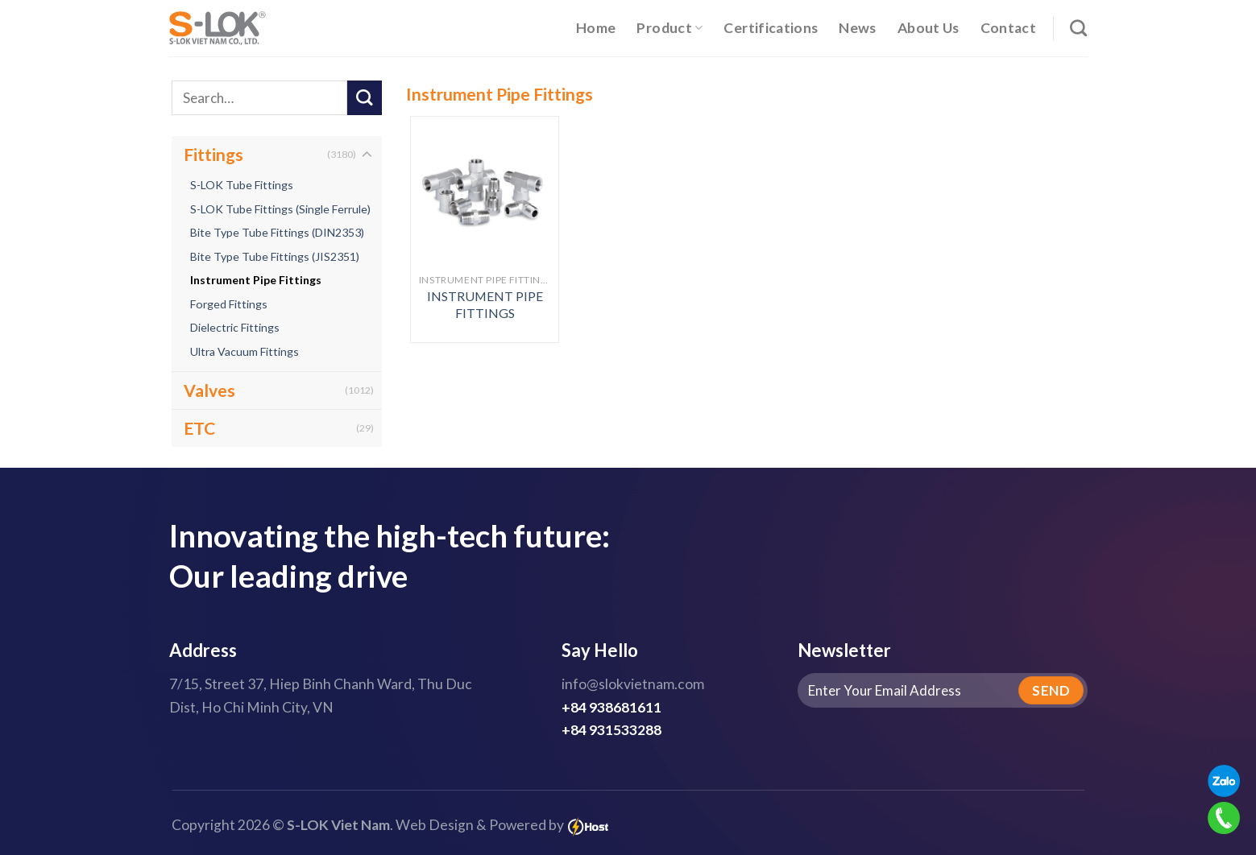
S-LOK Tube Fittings (241, 185)
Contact (1008, 27)
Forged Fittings (228, 304)
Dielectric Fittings (235, 327)
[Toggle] (367, 155)
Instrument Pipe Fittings (255, 280)
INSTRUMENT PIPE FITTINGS (485, 304)
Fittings (213, 154)
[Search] (1078, 28)
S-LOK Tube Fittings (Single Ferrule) (280, 209)
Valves (209, 390)
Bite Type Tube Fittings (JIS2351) (274, 256)
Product (669, 27)
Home (596, 27)
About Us (928, 27)
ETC (199, 428)
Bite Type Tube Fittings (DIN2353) (277, 232)
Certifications (770, 27)
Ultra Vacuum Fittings (244, 351)
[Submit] (364, 98)
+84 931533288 (611, 729)
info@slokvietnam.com (633, 683)
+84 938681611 (611, 707)
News (857, 27)
